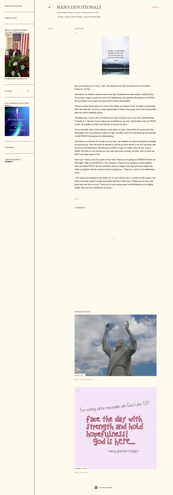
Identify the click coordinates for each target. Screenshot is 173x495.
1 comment (84, 472)
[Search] (155, 7)
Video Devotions (72, 17)
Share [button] (50, 29)
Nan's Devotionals (79, 7)
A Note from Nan (91, 17)
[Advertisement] (116, 288)
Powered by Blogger (104, 487)
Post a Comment (86, 379)
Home (60, 17)
